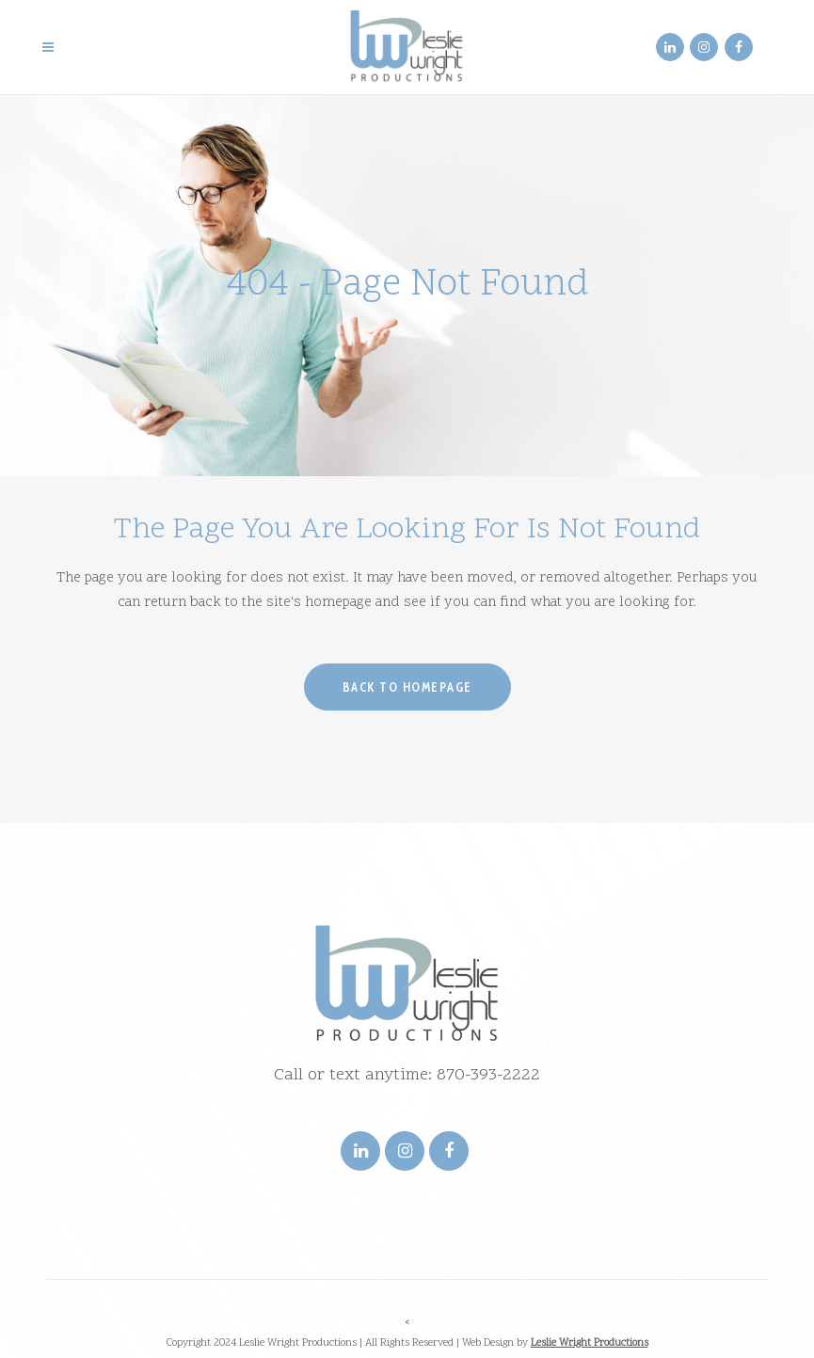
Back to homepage (407, 687)
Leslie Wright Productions (589, 1343)
